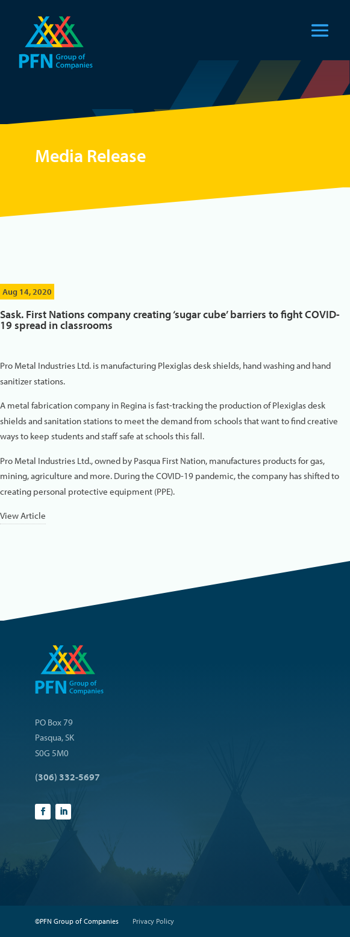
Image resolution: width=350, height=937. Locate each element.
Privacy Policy (153, 921)
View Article (23, 515)
